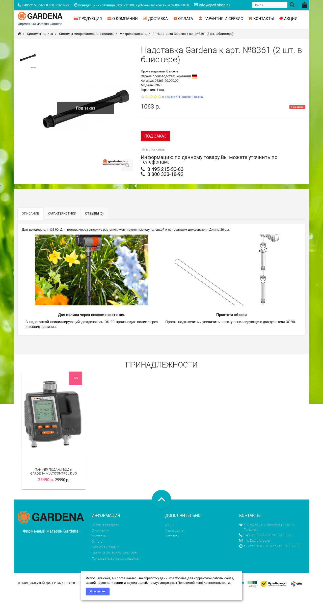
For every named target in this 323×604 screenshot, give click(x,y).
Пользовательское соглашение (115, 569)
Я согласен (97, 591)
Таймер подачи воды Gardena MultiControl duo (53, 482)
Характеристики (62, 224)
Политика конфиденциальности (115, 564)
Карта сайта (174, 541)
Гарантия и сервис (105, 558)
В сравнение (153, 160)
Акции (169, 536)
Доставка (99, 547)
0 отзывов (169, 108)
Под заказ (155, 147)
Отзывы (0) (94, 224)
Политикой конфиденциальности (204, 583)
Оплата (97, 552)
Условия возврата (105, 536)
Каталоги (172, 547)
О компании (100, 541)
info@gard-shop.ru (254, 551)
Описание (30, 224)
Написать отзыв (191, 108)
